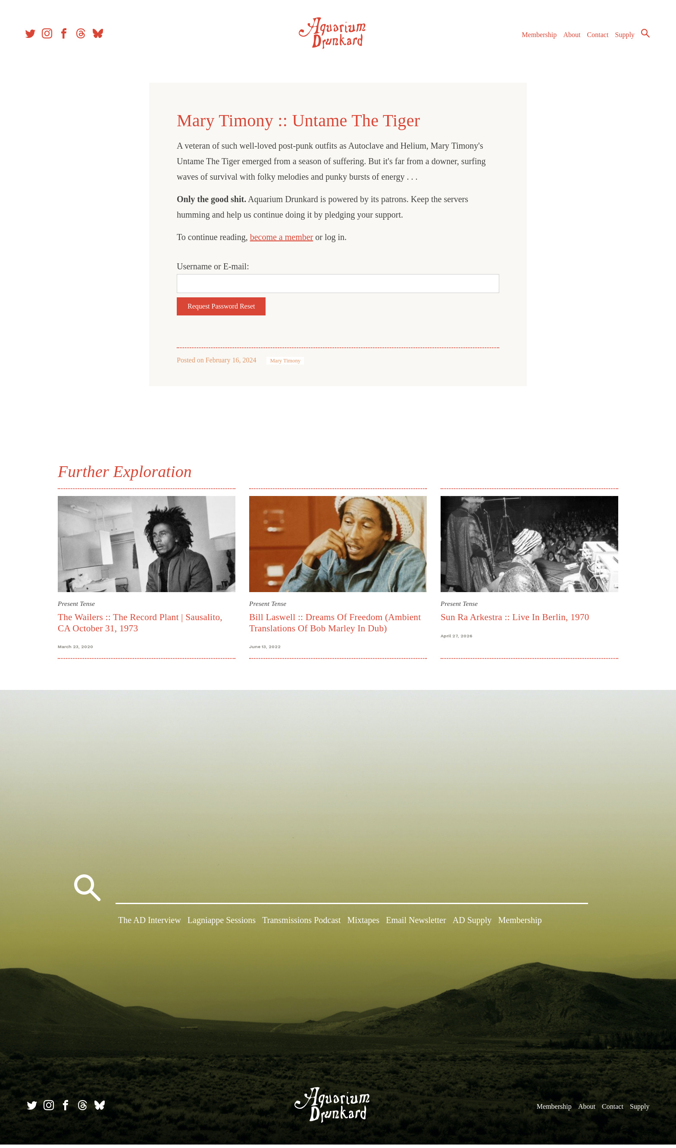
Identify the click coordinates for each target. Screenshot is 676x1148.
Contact (594, 38)
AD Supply (472, 925)
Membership (535, 38)
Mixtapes (363, 925)
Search (641, 36)
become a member (281, 237)
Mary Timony (285, 361)
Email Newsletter (416, 925)
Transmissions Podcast (301, 925)
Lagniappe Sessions (222, 925)
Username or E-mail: (213, 266)
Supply (621, 38)
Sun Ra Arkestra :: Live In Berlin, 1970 (515, 617)
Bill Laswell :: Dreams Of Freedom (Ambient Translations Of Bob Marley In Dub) (335, 622)
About (567, 38)
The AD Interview (149, 925)
